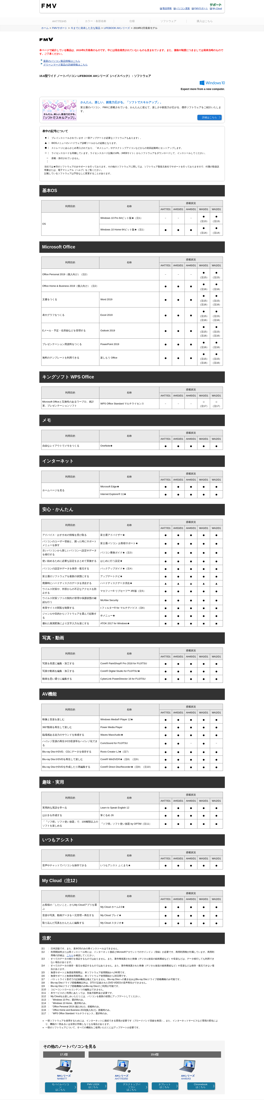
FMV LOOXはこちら (93, 1085)
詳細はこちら (209, 117)
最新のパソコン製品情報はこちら (61, 61)
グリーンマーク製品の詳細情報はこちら (65, 64)
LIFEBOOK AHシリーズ (117, 28)
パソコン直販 (183, 8)
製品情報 (167, 8)
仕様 (132, 21)
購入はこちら (205, 21)
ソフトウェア (168, 21)
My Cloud (217, 8)
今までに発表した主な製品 (85, 28)
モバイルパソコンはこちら (60, 1087)
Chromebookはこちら (201, 1085)
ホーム (45, 28)
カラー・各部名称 (95, 21)
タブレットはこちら (164, 1085)
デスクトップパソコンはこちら (131, 1087)
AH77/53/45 (59, 21)
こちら (70, 955)
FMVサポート (201, 8)
